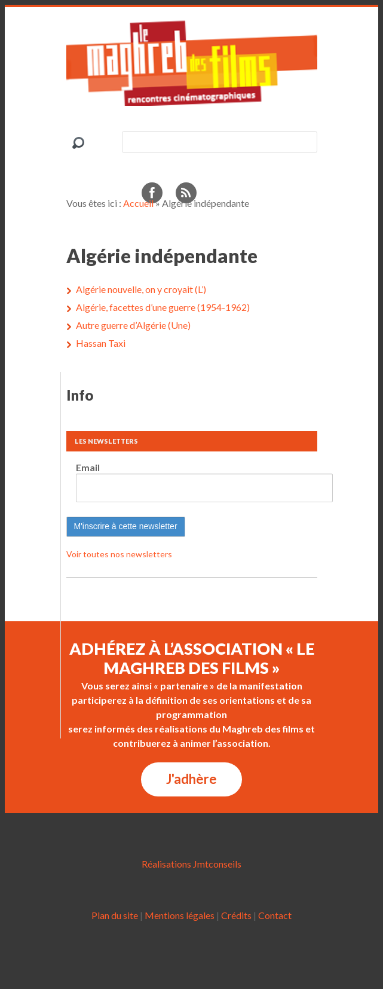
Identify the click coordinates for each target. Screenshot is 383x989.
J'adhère (191, 779)
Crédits (236, 915)
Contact (275, 915)
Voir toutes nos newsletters (119, 554)
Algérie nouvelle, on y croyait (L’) (141, 289)
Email (88, 467)
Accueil (138, 203)
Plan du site (114, 915)
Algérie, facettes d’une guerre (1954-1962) (163, 307)
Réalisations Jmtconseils (191, 863)
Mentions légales (180, 915)
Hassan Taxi (100, 343)
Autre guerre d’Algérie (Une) (133, 325)
